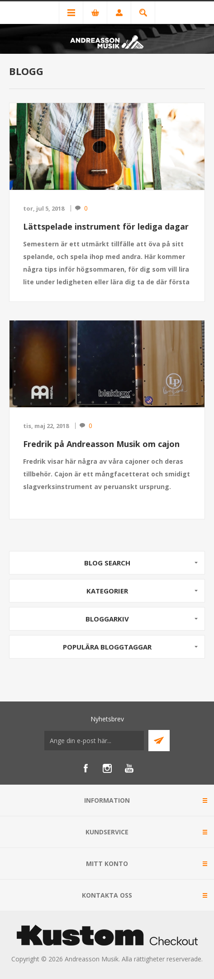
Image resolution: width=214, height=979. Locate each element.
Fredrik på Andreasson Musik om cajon (101, 443)
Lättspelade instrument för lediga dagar (106, 226)
